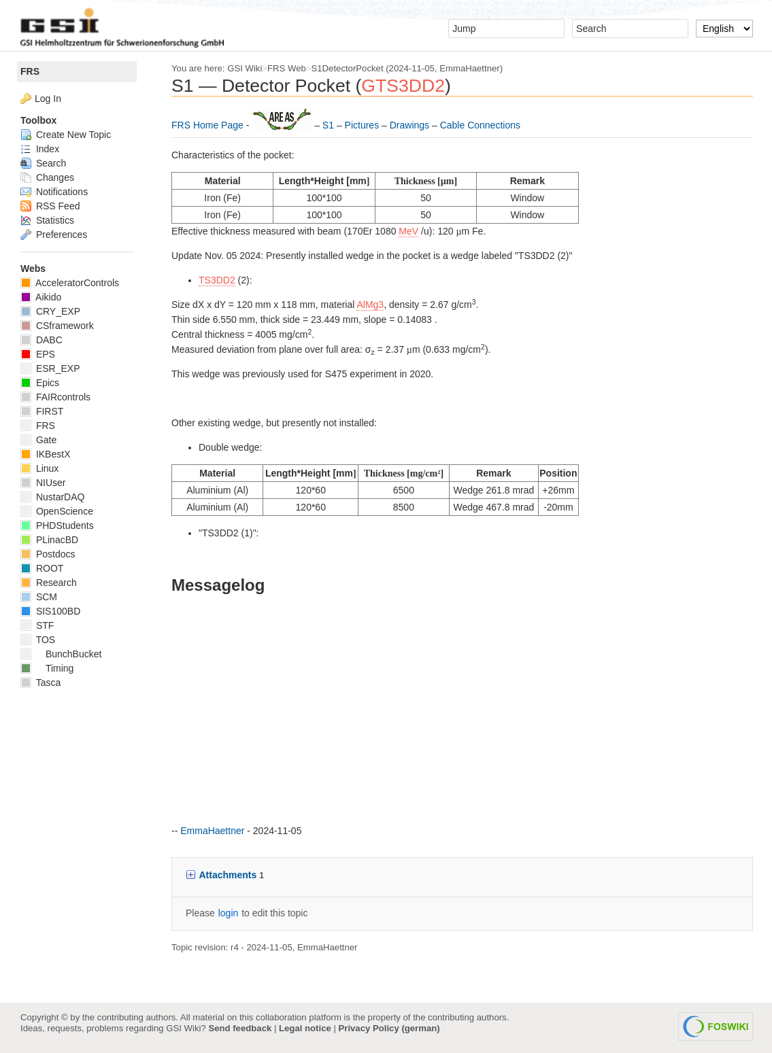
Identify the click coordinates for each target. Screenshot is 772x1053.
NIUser (42, 482)
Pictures (363, 125)
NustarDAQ (52, 496)
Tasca (40, 682)
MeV (408, 231)
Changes (47, 177)
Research (48, 582)
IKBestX (45, 454)
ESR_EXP (50, 368)
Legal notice (305, 1028)
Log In (48, 98)
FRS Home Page (208, 125)
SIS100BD (50, 611)
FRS (29, 71)
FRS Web (286, 68)
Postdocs (47, 554)
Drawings (411, 125)
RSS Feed (50, 206)
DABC (41, 339)
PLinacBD (49, 539)
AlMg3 (370, 304)
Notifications (54, 191)
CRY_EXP (50, 311)
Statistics (47, 220)
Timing (46, 668)
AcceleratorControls (69, 282)
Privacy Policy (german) (389, 1028)
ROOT (41, 568)
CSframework (57, 325)
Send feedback (239, 1028)
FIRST (41, 411)
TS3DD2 (217, 280)
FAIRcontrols (55, 397)
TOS (37, 639)
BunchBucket (60, 654)
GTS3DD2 (403, 85)
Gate (38, 439)
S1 (329, 125)
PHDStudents (57, 525)
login (228, 913)
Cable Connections (480, 125)
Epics (39, 382)
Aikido (40, 297)
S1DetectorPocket (348, 68)
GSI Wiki (244, 68)
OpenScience (56, 511)
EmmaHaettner (469, 68)
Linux (39, 468)
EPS (37, 354)
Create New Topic (65, 134)
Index (39, 148)
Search (43, 163)
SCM (38, 596)
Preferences (53, 234)
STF (37, 625)
